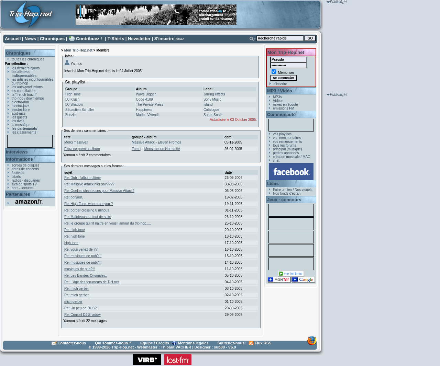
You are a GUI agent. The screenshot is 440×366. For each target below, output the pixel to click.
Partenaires (18, 194)
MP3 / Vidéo (279, 90)
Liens (273, 183)
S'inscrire (164, 38)
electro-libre (21, 110)
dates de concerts (25, 169)
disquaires (32, 180)
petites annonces (286, 153)
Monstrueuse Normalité (162, 149)
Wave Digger (146, 94)
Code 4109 (144, 99)
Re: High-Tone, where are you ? (88, 204)
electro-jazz (20, 106)
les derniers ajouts (26, 68)
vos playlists (282, 134)
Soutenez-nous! (232, 343)
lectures (27, 188)
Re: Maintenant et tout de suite (87, 217)
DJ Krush (72, 99)
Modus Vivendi (147, 115)
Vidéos (278, 101)
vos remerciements (287, 142)
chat (276, 160)
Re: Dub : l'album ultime (82, 178)
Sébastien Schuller (79, 110)
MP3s (277, 97)
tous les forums (284, 145)
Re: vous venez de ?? (81, 249)
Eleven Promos (169, 142)
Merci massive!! (76, 142)
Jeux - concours (284, 199)
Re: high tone (74, 230)
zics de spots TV (24, 184)
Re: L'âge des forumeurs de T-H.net (91, 282)
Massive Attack (143, 142)
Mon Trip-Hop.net (78, 50)
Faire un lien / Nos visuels (292, 190)
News (30, 38)
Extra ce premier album (82, 149)
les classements (24, 132)
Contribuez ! (89, 38)
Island (208, 104)
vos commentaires (287, 138)
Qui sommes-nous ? (113, 343)
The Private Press (149, 104)
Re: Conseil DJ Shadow (82, 315)
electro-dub (20, 102)
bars (15, 188)
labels (16, 177)
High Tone (73, 94)
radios (16, 180)
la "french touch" (24, 94)
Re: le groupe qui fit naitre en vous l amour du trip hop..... (107, 223)
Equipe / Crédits (154, 343)
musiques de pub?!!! (79, 269)
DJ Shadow (74, 104)
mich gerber (73, 302)
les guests (19, 117)
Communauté (281, 114)
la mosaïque (21, 125)
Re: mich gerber (76, 288)
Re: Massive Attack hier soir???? (89, 184)
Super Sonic (213, 115)
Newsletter (139, 38)
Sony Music (212, 99)
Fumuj (136, 149)
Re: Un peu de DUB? (80, 308)
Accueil (13, 38)
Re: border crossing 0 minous (86, 210)
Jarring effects (214, 94)
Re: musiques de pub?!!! (82, 256)
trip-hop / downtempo (28, 98)
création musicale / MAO (291, 157)
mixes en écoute (285, 104)
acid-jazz (18, 113)
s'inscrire (280, 84)
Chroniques (52, 38)
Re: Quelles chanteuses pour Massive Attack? (99, 191)
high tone (71, 243)
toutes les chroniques (28, 59)
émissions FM (283, 108)
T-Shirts (116, 38)
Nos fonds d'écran (286, 193)
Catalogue (211, 110)
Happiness (144, 110)
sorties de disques (26, 165)
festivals (18, 173)
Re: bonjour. (73, 197)
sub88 (219, 347)
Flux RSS (263, 343)
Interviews (17, 152)
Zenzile (70, 115)
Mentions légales (193, 343)
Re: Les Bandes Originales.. (85, 275)
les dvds (18, 121)
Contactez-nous (72, 343)
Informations (19, 159)
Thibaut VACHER (176, 347)
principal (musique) (287, 149)
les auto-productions (27, 87)
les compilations (24, 91)
